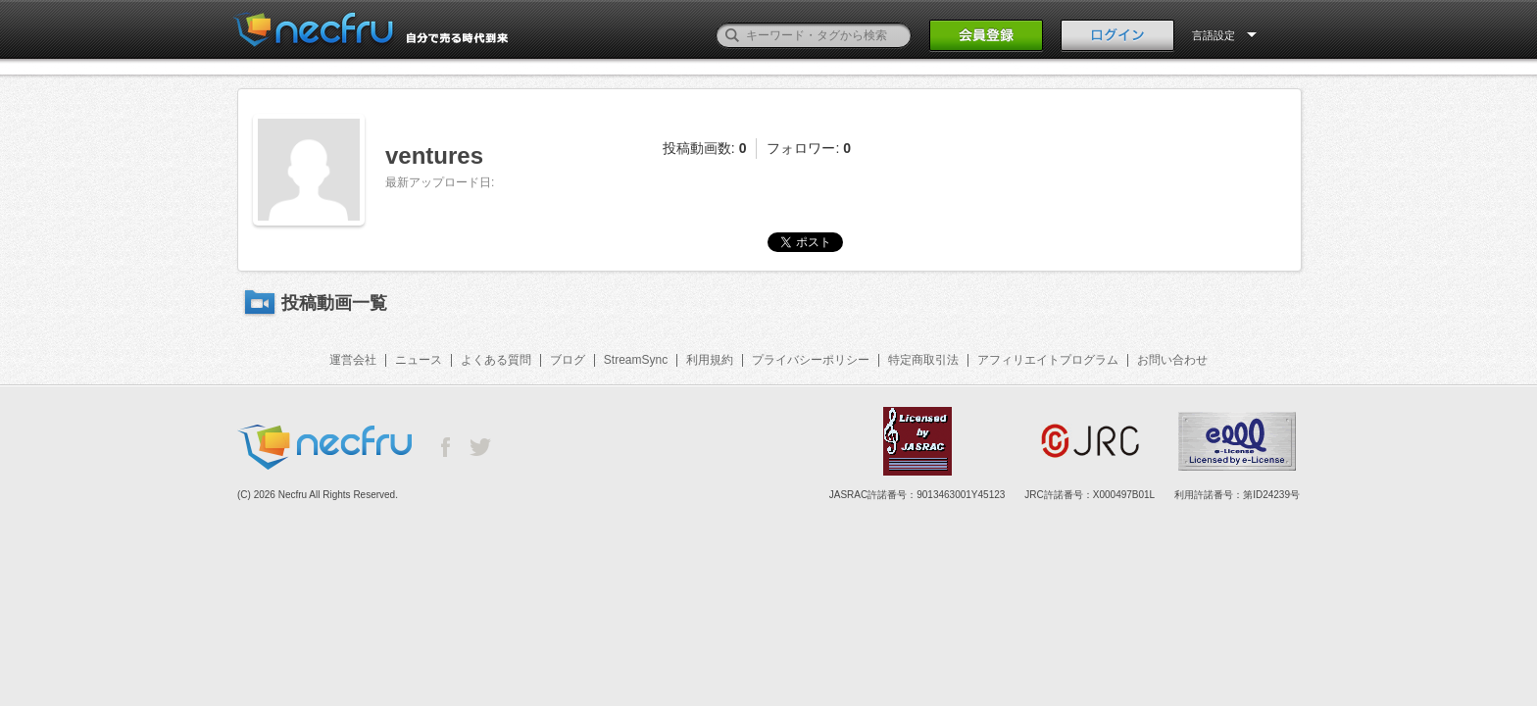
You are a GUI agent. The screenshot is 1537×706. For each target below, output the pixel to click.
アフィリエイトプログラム (1047, 360)
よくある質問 (496, 360)
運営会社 (352, 360)
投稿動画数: (705, 148)
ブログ (567, 360)
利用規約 (709, 360)
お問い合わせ (1172, 360)
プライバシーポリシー (810, 360)
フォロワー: (809, 148)
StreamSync (636, 360)
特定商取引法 (923, 360)
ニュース (418, 360)
